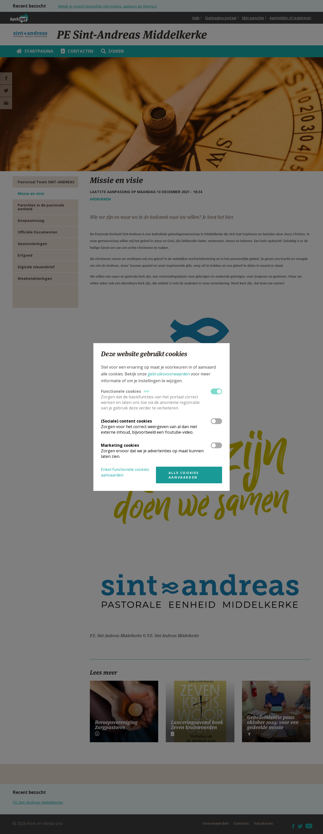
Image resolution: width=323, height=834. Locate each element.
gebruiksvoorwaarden (169, 374)
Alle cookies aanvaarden (184, 475)
